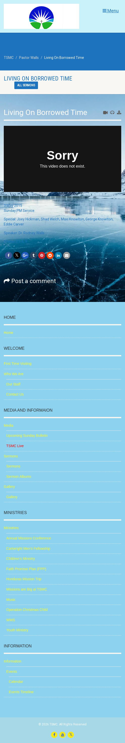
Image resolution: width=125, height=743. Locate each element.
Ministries (11, 528)
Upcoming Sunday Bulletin (27, 436)
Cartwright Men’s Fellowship (28, 548)
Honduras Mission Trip (23, 579)
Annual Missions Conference (28, 538)
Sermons (11, 456)
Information (12, 661)
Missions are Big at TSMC (26, 589)
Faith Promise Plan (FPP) (26, 569)
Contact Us (15, 394)
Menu (111, 10)
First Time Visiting (17, 364)
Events (11, 672)
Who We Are (13, 374)
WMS (10, 620)
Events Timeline (21, 692)
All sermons (26, 85)
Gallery (9, 487)
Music (11, 600)
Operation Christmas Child (27, 610)
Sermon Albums (18, 477)
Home (8, 333)
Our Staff (13, 384)
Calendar (16, 682)
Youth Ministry (17, 630)
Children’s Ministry (20, 559)
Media (8, 425)
